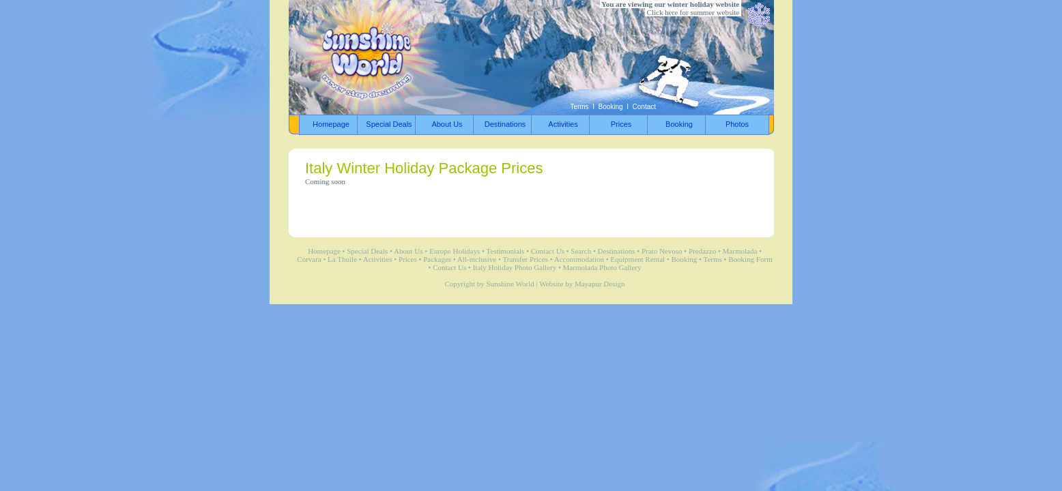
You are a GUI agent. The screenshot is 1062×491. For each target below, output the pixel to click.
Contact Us (547, 251)
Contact (644, 106)
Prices (408, 259)
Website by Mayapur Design (582, 284)
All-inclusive (476, 259)
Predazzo (702, 251)
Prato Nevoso (662, 251)
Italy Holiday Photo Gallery (515, 267)
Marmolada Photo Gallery (602, 267)
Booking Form (750, 259)
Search (581, 251)
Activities (377, 259)
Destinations (616, 251)
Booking (611, 106)
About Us (408, 251)
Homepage (324, 251)
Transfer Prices (525, 259)
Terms (579, 106)
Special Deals (367, 251)
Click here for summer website (693, 12)
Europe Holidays (454, 251)
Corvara (309, 259)
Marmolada (740, 251)
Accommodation (579, 259)
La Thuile (342, 259)
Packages (437, 259)
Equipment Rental (637, 259)
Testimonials (505, 251)
